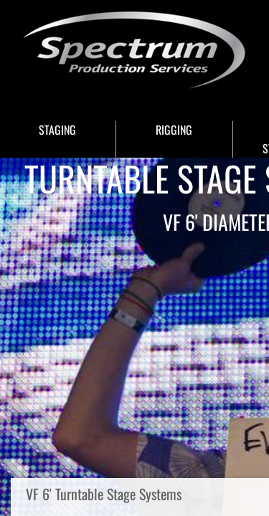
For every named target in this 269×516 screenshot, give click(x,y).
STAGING (57, 129)
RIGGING (174, 129)
